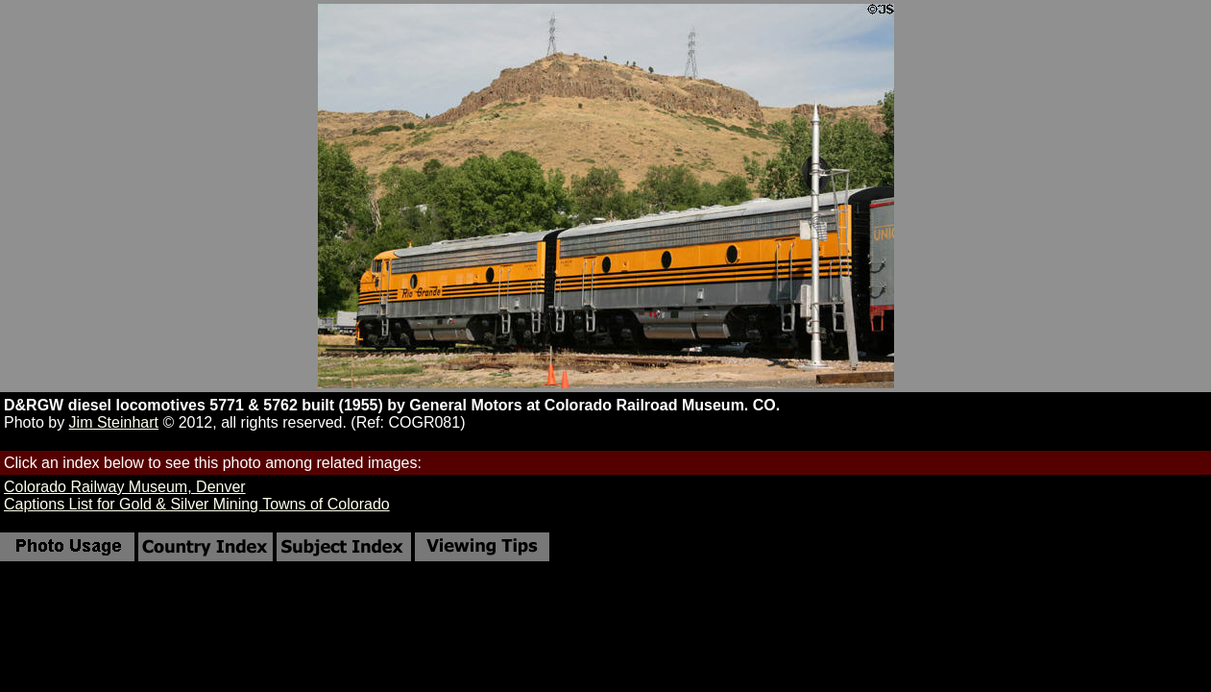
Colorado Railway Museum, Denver (125, 487)
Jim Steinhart (113, 422)
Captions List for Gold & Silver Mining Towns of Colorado (197, 504)
